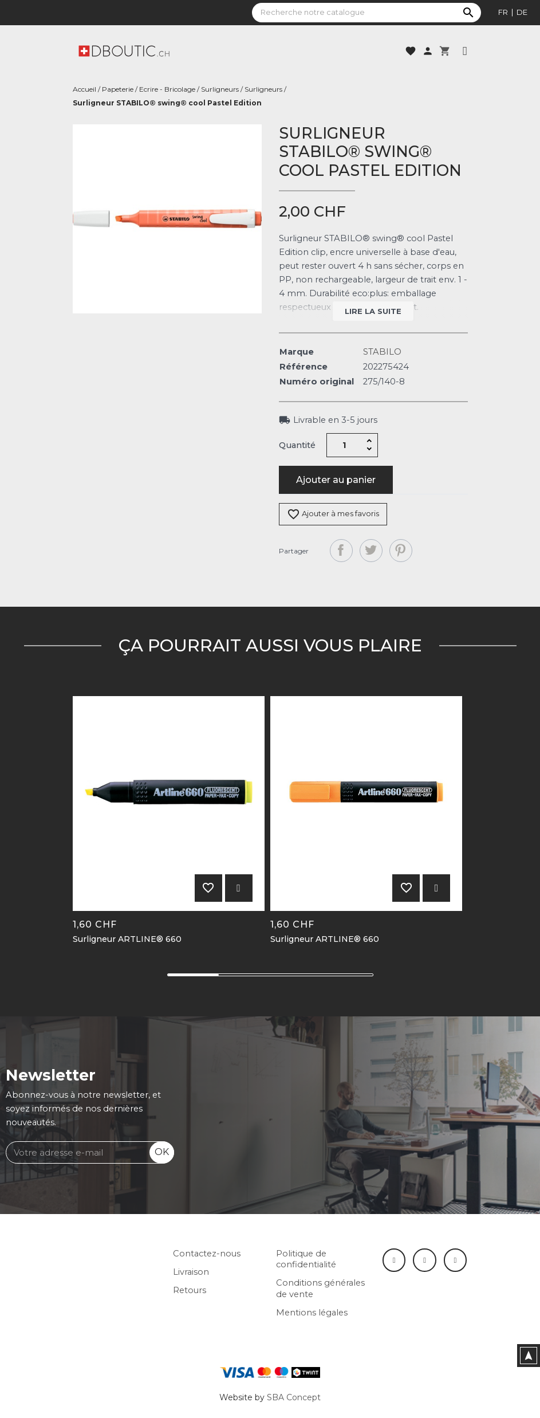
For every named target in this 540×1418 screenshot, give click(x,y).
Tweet (371, 551)
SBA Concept (294, 1397)
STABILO (382, 352)
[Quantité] (344, 445)
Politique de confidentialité (306, 1259)
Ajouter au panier (336, 479)
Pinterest (401, 551)
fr (503, 12)
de (522, 12)
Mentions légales (312, 1312)
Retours (189, 1290)
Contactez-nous (207, 1253)
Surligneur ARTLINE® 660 (127, 939)
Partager (341, 551)
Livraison (191, 1272)
